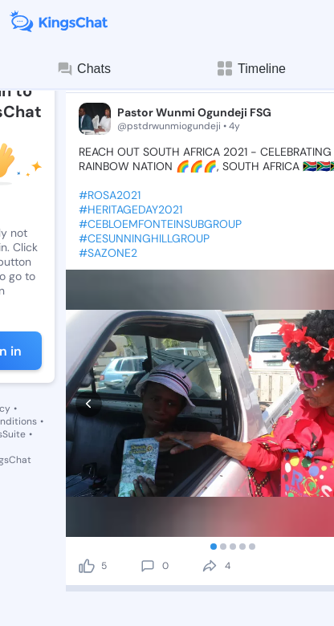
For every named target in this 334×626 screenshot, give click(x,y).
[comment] (148, 492)
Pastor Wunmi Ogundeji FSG (194, 112)
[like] (87, 492)
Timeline (250, 69)
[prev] (88, 366)
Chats (83, 69)
